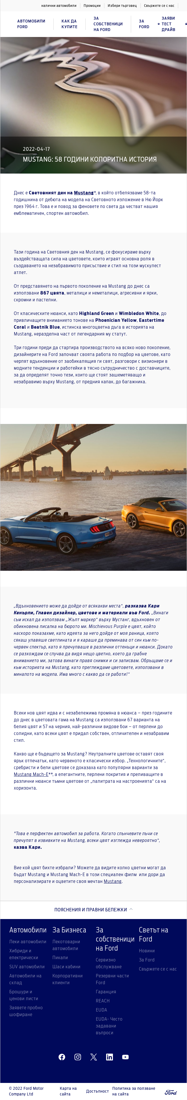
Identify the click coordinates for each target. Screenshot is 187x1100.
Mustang (113, 881)
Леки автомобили (28, 942)
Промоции (92, 5)
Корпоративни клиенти (67, 979)
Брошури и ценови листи (23, 995)
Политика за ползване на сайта (134, 1091)
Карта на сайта (68, 1091)
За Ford (147, 960)
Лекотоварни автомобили (66, 945)
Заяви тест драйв (166, 24)
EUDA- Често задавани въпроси (109, 1026)
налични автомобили (59, 5)
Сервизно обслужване (109, 963)
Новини (147, 951)
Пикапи (60, 957)
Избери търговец (122, 5)
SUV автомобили (27, 967)
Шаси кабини (66, 967)
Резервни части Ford (112, 979)
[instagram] (77, 1057)
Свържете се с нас (159, 5)
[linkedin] (109, 1057)
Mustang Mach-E (31, 774)
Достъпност (97, 1091)
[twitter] (93, 1057)
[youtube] (125, 1057)
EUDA (101, 1010)
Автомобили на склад (25, 979)
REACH (103, 1001)
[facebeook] (61, 1057)
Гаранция (106, 992)
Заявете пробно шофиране (26, 1011)
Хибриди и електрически (23, 954)
